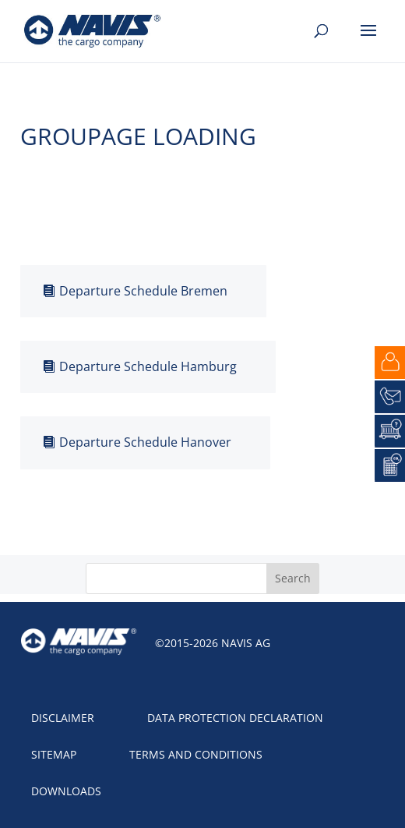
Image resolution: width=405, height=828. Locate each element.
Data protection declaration (235, 717)
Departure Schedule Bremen (143, 290)
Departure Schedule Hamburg (148, 366)
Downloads (66, 791)
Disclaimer (62, 717)
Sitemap (53, 754)
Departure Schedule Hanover (145, 442)
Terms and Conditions (195, 754)
